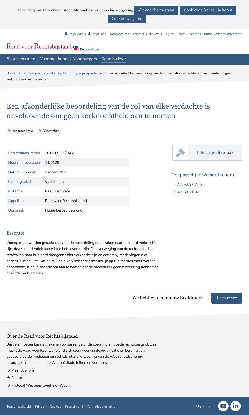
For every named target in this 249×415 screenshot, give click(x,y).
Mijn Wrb (79, 34)
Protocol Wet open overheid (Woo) (40, 385)
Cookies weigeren (127, 18)
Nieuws (154, 34)
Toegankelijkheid (19, 406)
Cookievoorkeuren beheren (208, 10)
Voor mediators (54, 58)
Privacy (40, 406)
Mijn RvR (101, 34)
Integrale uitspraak (219, 153)
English (169, 34)
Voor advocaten (21, 58)
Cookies (55, 406)
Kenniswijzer (119, 34)
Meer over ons (23, 370)
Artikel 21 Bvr (188, 192)
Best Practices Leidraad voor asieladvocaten (210, 34)
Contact (138, 34)
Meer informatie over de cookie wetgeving (98, 10)
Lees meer (227, 298)
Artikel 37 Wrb (189, 184)
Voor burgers (85, 58)
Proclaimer (72, 406)
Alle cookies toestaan (156, 10)
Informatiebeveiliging (100, 406)
